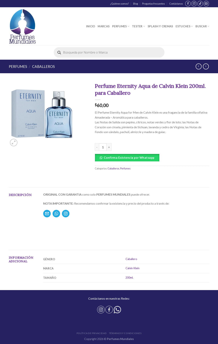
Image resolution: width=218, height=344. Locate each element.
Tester (138, 26)
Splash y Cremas (160, 26)
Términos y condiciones (125, 333)
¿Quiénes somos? (119, 3)
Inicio (90, 26)
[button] (152, 157)
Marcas (103, 26)
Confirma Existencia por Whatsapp (129, 157)
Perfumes (120, 26)
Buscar (202, 26)
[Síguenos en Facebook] (188, 3)
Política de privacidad (92, 333)
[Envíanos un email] (206, 3)
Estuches (184, 26)
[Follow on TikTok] (200, 3)
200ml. (129, 277)
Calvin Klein (132, 268)
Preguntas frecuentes (153, 3)
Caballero (131, 259)
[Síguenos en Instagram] (194, 3)
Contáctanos (176, 3)
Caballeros (43, 66)
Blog (135, 3)
